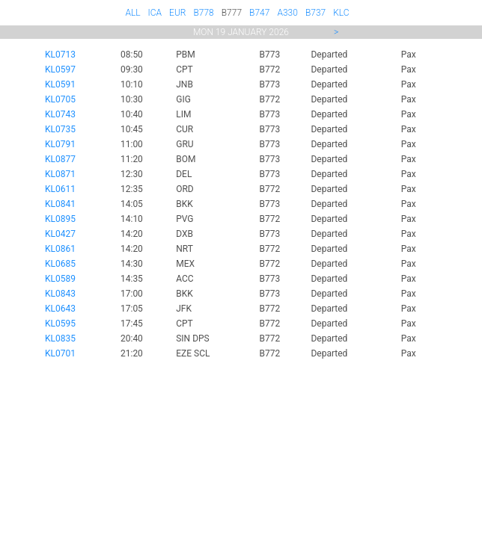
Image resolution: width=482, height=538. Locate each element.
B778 (203, 12)
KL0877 (60, 159)
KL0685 (60, 264)
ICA (155, 12)
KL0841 (60, 204)
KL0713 (60, 54)
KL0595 (60, 323)
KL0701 (60, 353)
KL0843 (60, 293)
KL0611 (60, 189)
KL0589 (60, 278)
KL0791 (60, 144)
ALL (132, 12)
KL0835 (60, 338)
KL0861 (60, 249)
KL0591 (60, 84)
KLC (341, 12)
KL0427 (60, 234)
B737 (315, 12)
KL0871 (60, 174)
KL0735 (60, 129)
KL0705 (60, 99)
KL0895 (60, 219)
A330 (287, 12)
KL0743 (60, 114)
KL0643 (60, 308)
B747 (259, 12)
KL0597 (60, 69)
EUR (177, 12)
